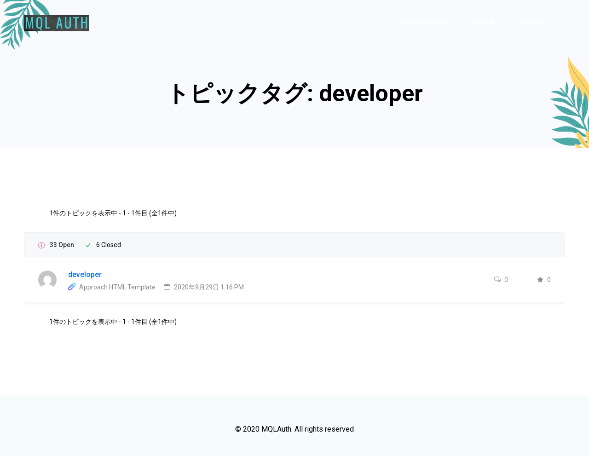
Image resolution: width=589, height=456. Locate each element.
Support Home (424, 22)
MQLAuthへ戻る (542, 22)
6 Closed (108, 244)
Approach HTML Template (117, 287)
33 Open (62, 244)
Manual (483, 22)
